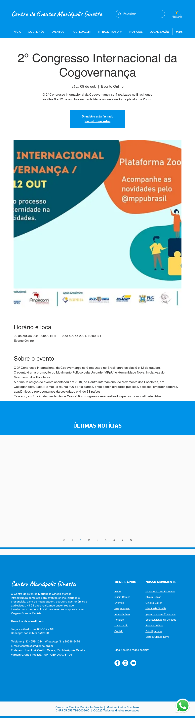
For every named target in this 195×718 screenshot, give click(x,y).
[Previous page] (72, 539)
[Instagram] (125, 663)
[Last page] (131, 539)
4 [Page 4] (106, 539)
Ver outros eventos (97, 121)
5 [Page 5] (114, 539)
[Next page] (122, 539)
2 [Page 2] (89, 539)
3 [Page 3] (97, 539)
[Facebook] (117, 663)
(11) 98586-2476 (69, 641)
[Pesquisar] (139, 14)
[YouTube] (133, 663)
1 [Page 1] (81, 539)
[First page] (64, 539)
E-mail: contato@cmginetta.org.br (32, 645)
